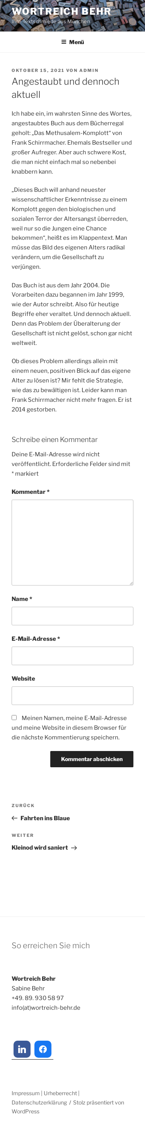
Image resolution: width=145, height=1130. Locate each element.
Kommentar (30, 491)
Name (22, 599)
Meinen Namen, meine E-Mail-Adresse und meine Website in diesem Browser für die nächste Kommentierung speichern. (69, 728)
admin (89, 70)
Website (23, 678)
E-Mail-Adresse (36, 638)
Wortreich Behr (62, 11)
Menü (72, 42)
